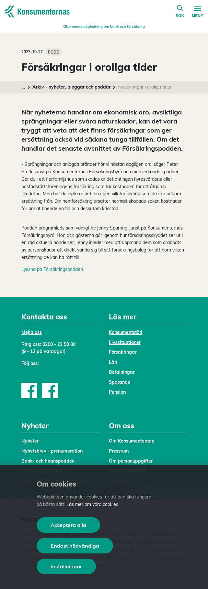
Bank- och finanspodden (48, 461)
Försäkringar (122, 352)
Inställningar (66, 566)
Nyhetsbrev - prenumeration (52, 451)
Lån (113, 362)
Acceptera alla (68, 525)
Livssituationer (125, 342)
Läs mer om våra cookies (92, 504)
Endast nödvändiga (75, 545)
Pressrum (119, 451)
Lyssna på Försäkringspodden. (52, 269)
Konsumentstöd (125, 332)
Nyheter (30, 441)
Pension (117, 392)
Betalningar (121, 372)
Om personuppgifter (131, 461)
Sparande (119, 382)
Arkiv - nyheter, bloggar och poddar (71, 87)
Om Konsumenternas (131, 441)
